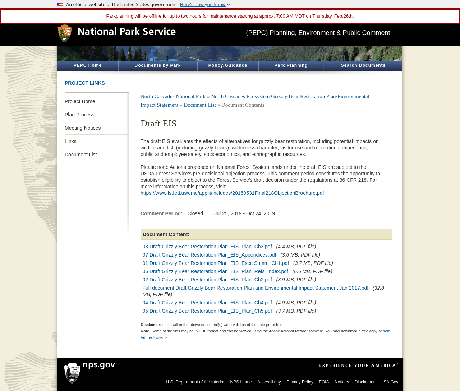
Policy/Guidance (227, 65)
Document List (81, 154)
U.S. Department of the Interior (195, 382)
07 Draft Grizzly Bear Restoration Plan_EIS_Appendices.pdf (209, 255)
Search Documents (363, 65)
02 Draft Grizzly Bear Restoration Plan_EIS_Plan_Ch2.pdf (207, 279)
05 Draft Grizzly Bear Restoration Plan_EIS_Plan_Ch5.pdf (207, 311)
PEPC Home (88, 65)
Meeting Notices (83, 128)
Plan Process (79, 115)
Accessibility (269, 382)
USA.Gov (389, 382)
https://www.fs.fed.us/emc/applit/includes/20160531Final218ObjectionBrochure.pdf (232, 193)
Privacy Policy (299, 382)
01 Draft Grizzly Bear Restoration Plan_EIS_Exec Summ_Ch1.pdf (216, 263)
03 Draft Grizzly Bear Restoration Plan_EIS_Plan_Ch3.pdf (207, 246)
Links (71, 141)
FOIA (324, 382)
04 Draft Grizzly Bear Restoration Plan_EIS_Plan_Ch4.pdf (207, 302)
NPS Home (241, 382)
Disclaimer (365, 382)
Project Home (80, 101)
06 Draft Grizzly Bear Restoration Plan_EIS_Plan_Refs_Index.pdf (215, 271)
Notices (342, 382)
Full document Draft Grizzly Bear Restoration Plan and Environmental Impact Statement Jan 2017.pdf (256, 288)
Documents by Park (157, 65)
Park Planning (291, 65)
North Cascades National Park (173, 96)
